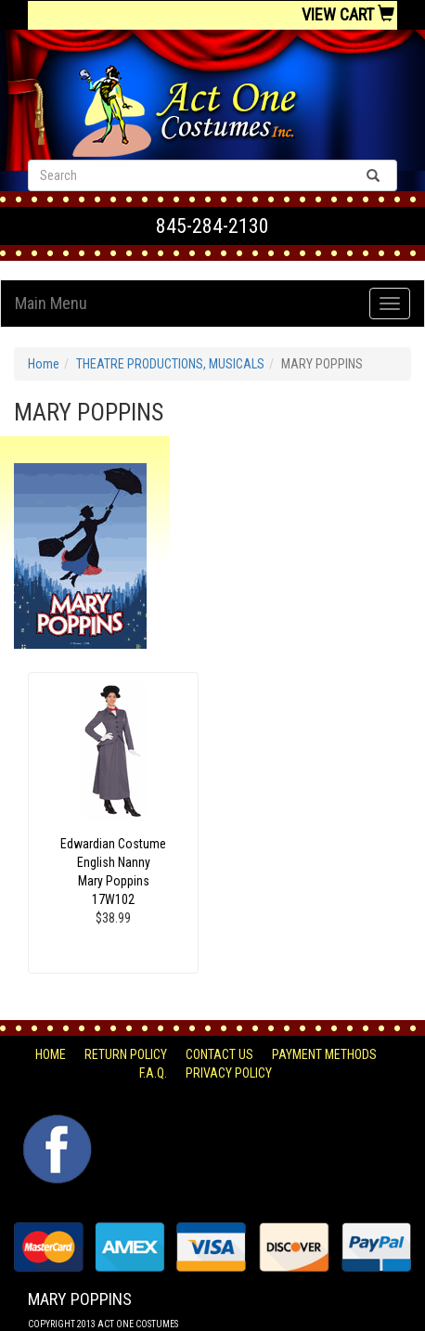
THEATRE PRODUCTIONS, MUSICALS (170, 363)
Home (43, 363)
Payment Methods (324, 1054)
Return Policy (125, 1054)
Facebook (55, 1124)
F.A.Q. (153, 1073)
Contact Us (219, 1054)
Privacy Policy (229, 1073)
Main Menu (51, 303)
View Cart (348, 14)
